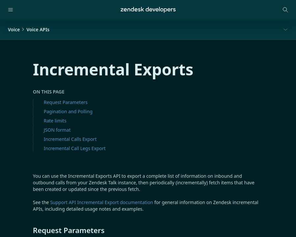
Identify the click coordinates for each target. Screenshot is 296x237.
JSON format (57, 130)
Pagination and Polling (68, 111)
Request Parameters (65, 102)
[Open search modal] (285, 9)
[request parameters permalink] (29, 230)
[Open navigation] (10, 9)
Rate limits (55, 121)
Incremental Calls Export (70, 139)
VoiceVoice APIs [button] (29, 29)
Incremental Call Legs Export (75, 148)
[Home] (148, 10)
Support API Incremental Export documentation (101, 202)
